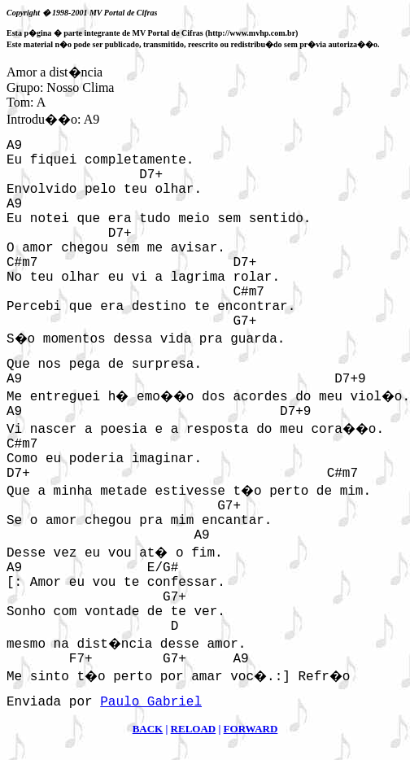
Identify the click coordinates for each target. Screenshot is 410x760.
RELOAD (193, 729)
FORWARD (251, 729)
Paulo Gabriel (151, 702)
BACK (148, 729)
